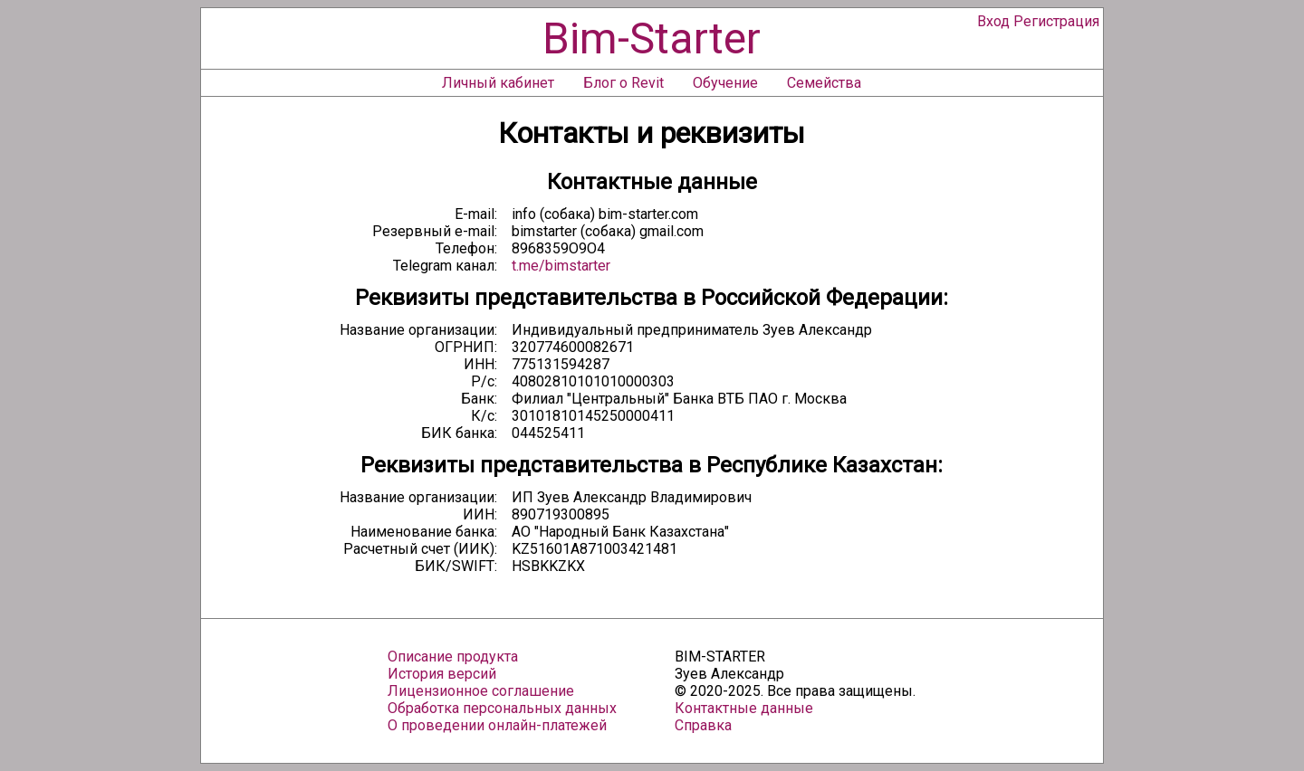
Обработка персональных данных (502, 708)
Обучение (725, 82)
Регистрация (1056, 21)
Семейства (824, 82)
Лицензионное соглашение (481, 691)
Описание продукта (453, 656)
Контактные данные (744, 708)
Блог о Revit (623, 82)
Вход (993, 21)
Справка (703, 725)
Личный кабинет (498, 82)
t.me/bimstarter (561, 265)
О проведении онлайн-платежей (497, 725)
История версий (442, 673)
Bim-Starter (651, 38)
